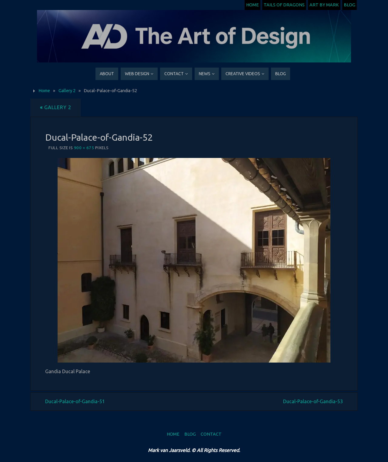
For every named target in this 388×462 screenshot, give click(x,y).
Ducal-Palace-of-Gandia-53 (313, 401)
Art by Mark (324, 4)
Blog (349, 4)
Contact (211, 434)
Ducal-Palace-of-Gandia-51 (75, 401)
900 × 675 (84, 147)
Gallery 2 (67, 90)
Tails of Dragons (284, 4)
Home (252, 4)
